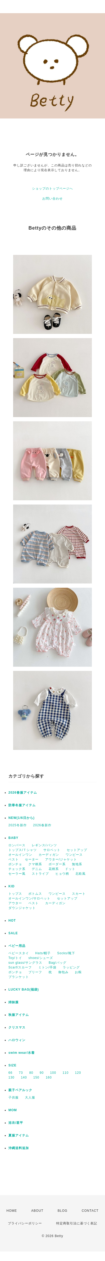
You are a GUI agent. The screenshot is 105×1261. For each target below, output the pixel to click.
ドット (70, 869)
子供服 (13, 1097)
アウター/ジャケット (61, 859)
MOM (12, 1110)
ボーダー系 (57, 864)
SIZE (12, 1065)
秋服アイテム (18, 1015)
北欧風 (80, 874)
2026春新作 (42, 825)
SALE (13, 933)
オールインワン (20, 855)
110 (65, 1073)
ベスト (13, 859)
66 (10, 1073)
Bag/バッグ (57, 963)
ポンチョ (15, 864)
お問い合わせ (52, 198)
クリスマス (16, 1027)
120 (78, 1073)
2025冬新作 (17, 825)
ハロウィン (16, 1040)
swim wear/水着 (21, 1053)
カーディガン (49, 855)
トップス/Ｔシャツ (22, 850)
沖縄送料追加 (18, 1148)
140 (24, 1077)
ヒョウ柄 (62, 874)
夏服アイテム (18, 1135)
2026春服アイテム (22, 792)
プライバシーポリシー (25, 1223)
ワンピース (74, 855)
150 (36, 1077)
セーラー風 (16, 874)
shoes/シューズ (40, 958)
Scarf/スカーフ (20, 967)
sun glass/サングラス (25, 963)
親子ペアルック (20, 1090)
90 (42, 1073)
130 (11, 1077)
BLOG (62, 1211)
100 (53, 1073)
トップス (15, 894)
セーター (32, 859)
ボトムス (35, 894)
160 (49, 1077)
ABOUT (37, 1211)
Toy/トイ (15, 958)
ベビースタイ (18, 953)
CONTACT (90, 1211)
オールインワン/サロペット (29, 898)
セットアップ (77, 850)
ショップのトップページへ (52, 188)
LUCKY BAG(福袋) (23, 989)
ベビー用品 (16, 946)
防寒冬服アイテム (22, 805)
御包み (63, 972)
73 (21, 1073)
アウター (15, 903)
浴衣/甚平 (15, 1123)
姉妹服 (13, 1002)
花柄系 (54, 869)
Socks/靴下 (66, 953)
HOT (12, 920)
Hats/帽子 (43, 953)
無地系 (77, 864)
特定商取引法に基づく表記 (76, 1223)
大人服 (30, 1097)
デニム (37, 869)
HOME (12, 1211)
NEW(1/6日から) (21, 818)
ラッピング (71, 967)
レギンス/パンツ (44, 845)
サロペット (51, 850)
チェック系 (16, 869)
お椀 (78, 972)
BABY (13, 838)
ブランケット (18, 977)
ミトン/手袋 (47, 967)
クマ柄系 (35, 864)
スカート (79, 894)
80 (31, 1073)
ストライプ (40, 874)
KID (11, 886)
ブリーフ (35, 972)
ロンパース (16, 845)
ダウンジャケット (22, 908)
